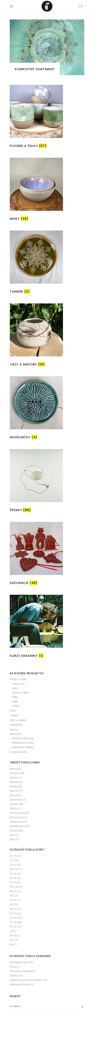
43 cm (13, 873)
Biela (12, 768)
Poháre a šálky (18, 679)
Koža (13, 966)
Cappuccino (18, 683)
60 (11, 939)
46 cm (13, 891)
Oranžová (15, 799)
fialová (13, 782)
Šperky (13, 729)
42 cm (13, 864)
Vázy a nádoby (18, 720)
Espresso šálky (20, 692)
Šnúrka (14, 975)
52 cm (13, 926)
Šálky (14, 697)
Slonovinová (17, 813)
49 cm (13, 913)
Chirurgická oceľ (19, 962)
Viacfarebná (16, 826)
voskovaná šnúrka (20, 984)
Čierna (13, 777)
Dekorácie (15, 733)
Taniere (14, 715)
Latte (15, 688)
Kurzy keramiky (18, 752)
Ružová (14, 804)
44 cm (13, 878)
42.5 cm (14, 869)
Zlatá (13, 835)
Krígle (15, 701)
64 (11, 944)
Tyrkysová (15, 821)
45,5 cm (14, 886)
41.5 (12, 860)
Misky (13, 710)
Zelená (14, 830)
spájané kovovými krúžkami (26, 980)
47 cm (13, 900)
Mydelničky (16, 724)
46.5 (12, 895)
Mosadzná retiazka (21, 971)
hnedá (13, 786)
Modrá (13, 790)
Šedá (12, 808)
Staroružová (17, 817)
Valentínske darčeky (23, 747)
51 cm (13, 922)
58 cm (13, 935)
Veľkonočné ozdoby (23, 742)
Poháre (16, 705)
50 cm (13, 917)
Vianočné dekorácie (23, 738)
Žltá (12, 839)
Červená (14, 773)
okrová (14, 795)
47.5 (12, 904)
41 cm (13, 855)
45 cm (13, 882)
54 (11, 931)
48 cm (13, 909)
